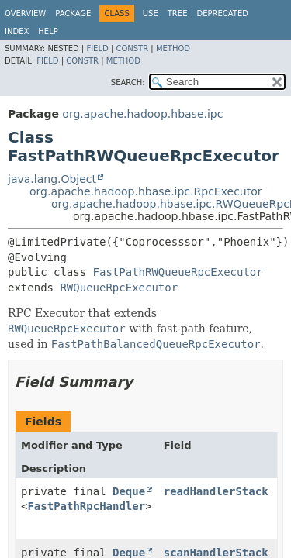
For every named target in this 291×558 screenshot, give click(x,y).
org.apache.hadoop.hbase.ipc (142, 114)
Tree (178, 13)
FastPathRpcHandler (86, 506)
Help (47, 31)
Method (173, 48)
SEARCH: (128, 82)
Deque (129, 491)
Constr (132, 48)
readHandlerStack (216, 491)
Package (73, 13)
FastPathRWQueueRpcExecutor (178, 272)
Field (97, 48)
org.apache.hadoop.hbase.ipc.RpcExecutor (145, 191)
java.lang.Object (52, 179)
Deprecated (222, 13)
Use (150, 13)
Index (17, 31)
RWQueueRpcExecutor (119, 287)
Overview (25, 13)
